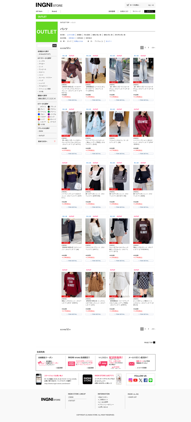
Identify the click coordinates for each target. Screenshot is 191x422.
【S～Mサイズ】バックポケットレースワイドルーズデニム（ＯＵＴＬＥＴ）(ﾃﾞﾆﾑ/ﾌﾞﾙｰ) (71, 142)
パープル (53, 114)
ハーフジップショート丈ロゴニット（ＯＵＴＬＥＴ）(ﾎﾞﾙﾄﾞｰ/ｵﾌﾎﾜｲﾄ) (143, 142)
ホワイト (43, 106)
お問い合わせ (103, 407)
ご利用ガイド (103, 399)
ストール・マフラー (45, 77)
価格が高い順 (108, 35)
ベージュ (43, 112)
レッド (42, 119)
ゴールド (53, 122)
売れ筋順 (87, 35)
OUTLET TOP (64, 22)
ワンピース (42, 69)
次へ (153, 47)
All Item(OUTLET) (44, 54)
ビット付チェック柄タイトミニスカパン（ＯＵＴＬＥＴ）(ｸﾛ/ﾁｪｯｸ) (143, 303)
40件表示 (80, 38)
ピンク (52, 117)
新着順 (79, 35)
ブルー (42, 114)
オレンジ (53, 119)
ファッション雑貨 (45, 89)
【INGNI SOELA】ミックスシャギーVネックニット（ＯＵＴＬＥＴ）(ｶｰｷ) (95, 303)
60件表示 (89, 38)
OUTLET (42, 136)
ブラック (53, 106)
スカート (42, 72)
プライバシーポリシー (106, 404)
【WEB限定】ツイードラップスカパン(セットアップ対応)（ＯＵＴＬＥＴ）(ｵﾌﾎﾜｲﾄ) (119, 303)
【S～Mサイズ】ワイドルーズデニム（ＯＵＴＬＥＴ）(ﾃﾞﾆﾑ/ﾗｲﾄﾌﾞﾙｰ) (119, 89)
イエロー (43, 117)
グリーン (53, 112)
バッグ (41, 80)
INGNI (41, 131)
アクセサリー (43, 86)
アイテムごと (99, 41)
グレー (42, 109)
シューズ (42, 83)
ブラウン (53, 109)
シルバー (43, 122)
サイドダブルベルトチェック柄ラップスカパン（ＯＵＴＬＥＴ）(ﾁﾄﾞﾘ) (118, 249)
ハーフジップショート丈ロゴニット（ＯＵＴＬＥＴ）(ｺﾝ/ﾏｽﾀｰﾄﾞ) (71, 196)
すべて (69, 41)
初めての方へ (103, 397)
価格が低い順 (96, 35)
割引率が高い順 (120, 35)
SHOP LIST (133, 397)
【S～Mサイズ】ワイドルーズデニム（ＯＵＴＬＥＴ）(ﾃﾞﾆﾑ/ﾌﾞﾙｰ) (143, 89)
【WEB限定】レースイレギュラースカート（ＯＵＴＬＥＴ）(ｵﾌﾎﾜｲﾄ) (95, 89)
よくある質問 (103, 402)
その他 (41, 91)
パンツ (41, 75)
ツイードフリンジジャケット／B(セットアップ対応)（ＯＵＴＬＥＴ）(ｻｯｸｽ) (95, 142)
